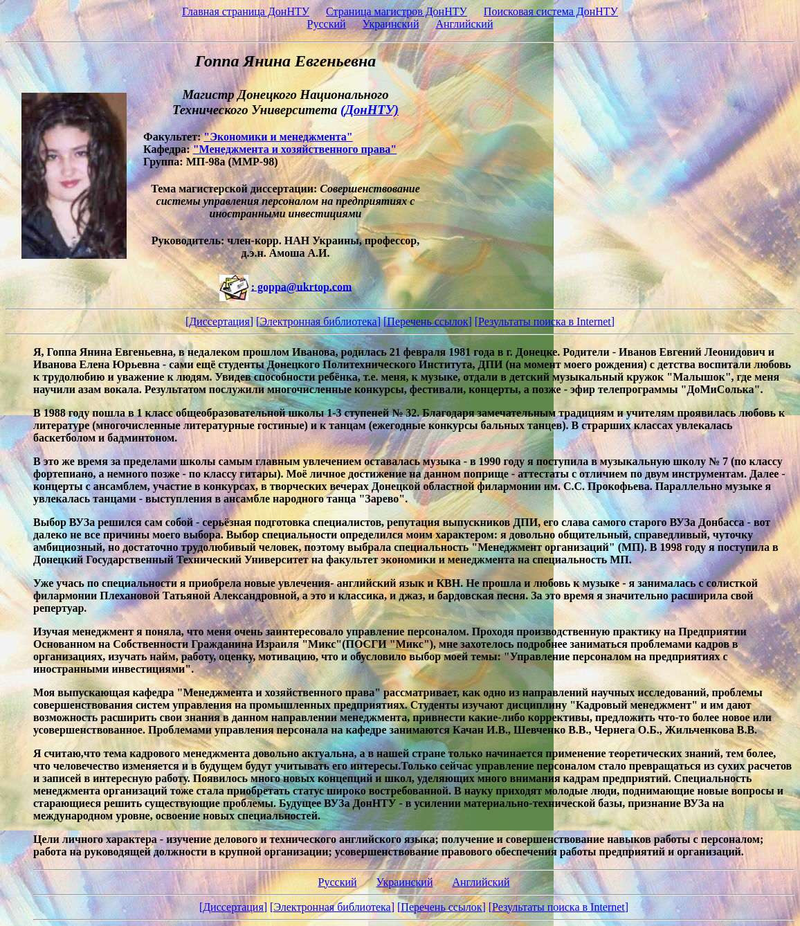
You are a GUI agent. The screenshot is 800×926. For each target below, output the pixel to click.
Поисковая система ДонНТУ (551, 11)
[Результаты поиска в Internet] (545, 321)
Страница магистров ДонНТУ (396, 11)
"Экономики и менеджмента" (277, 137)
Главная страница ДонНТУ (245, 11)
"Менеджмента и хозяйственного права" (295, 149)
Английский (464, 24)
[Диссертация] (219, 321)
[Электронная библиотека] (318, 321)
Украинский (391, 24)
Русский (326, 24)
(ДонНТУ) (369, 109)
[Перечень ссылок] (427, 321)
